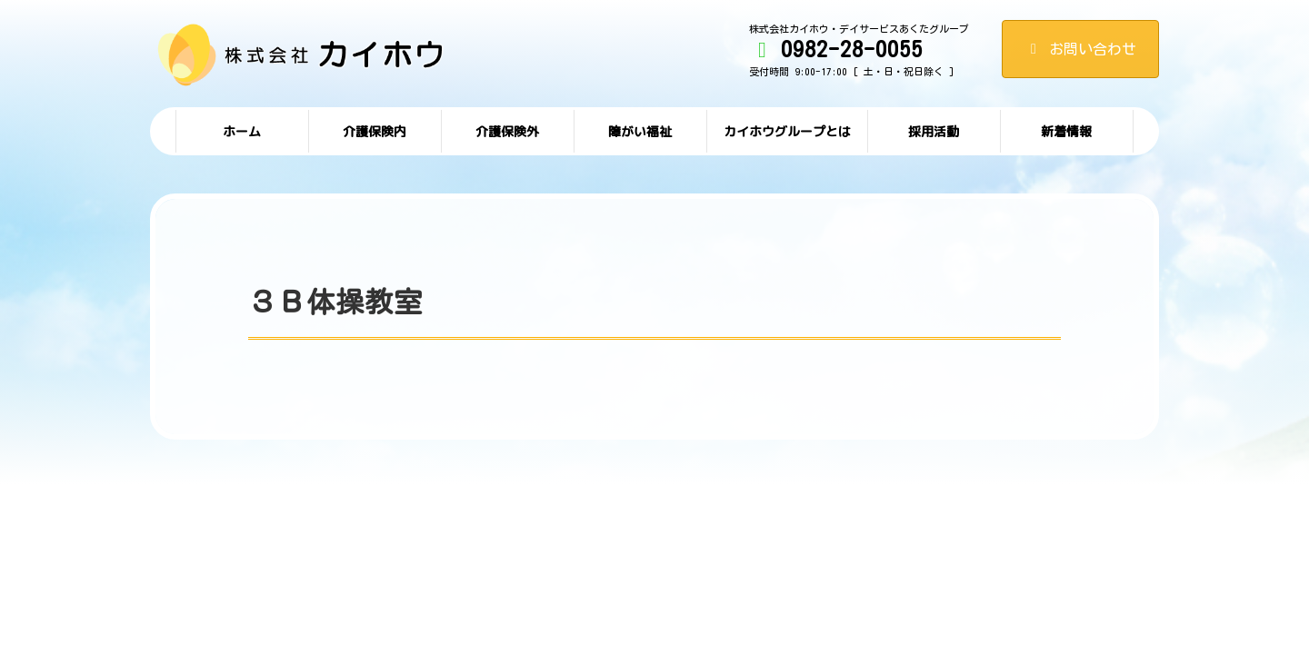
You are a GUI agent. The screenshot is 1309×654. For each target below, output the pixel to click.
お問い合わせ (1080, 49)
